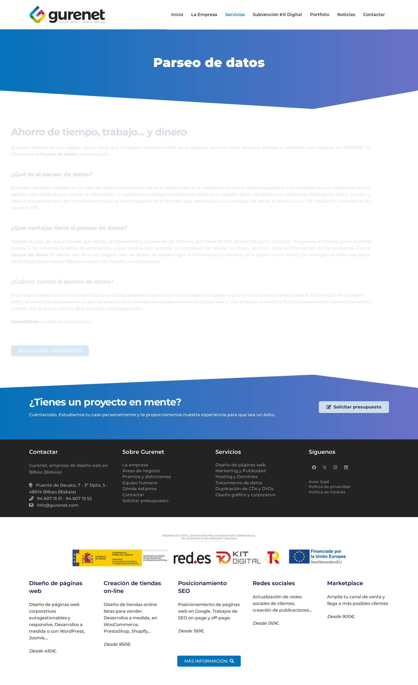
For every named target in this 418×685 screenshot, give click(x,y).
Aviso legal (319, 481)
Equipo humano (140, 482)
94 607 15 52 (79, 498)
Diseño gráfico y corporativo (245, 494)
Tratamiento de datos (238, 482)
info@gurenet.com (57, 505)
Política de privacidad (329, 486)
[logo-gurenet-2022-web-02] (67, 14)
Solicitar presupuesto (145, 500)
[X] (324, 467)
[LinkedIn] (346, 467)
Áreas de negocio (141, 470)
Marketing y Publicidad (240, 470)
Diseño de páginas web (240, 464)
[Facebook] (314, 467)
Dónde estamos (139, 488)
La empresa (135, 464)
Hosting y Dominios (236, 476)
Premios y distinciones (146, 476)
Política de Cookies (327, 492)
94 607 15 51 (49, 498)
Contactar (133, 494)
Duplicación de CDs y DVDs (244, 488)
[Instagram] (335, 467)
